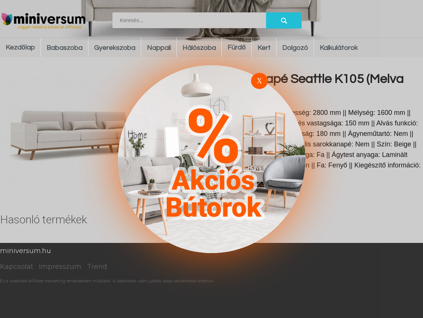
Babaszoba (64, 47)
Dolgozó (295, 47)
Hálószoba (199, 47)
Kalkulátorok (339, 47)
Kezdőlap (20, 47)
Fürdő (236, 47)
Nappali (159, 47)
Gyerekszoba (114, 47)
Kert (264, 47)
